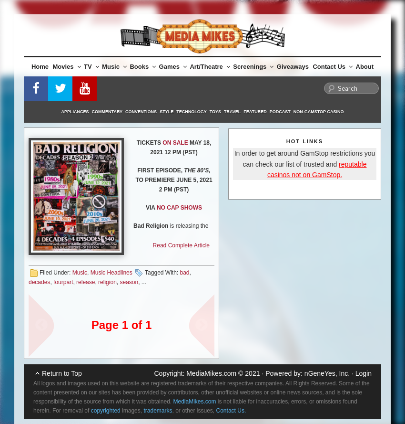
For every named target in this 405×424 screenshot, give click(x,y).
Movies (67, 66)
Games (173, 66)
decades (39, 282)
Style (166, 111)
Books (143, 66)
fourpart (63, 282)
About (365, 66)
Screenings (253, 66)
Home (40, 66)
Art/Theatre (210, 66)
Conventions (141, 111)
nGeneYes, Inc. (327, 373)
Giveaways (293, 66)
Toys (215, 111)
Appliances (75, 111)
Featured (254, 111)
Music (114, 66)
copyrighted (106, 410)
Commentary (107, 111)
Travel (232, 111)
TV (91, 66)
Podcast (280, 111)
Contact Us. (231, 410)
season (129, 282)
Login (363, 373)
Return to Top (62, 373)
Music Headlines (111, 272)
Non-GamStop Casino (319, 111)
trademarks (157, 410)
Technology (191, 111)
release (85, 282)
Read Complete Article (181, 245)
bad (184, 272)
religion (107, 282)
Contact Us (333, 66)
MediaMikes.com (211, 373)
